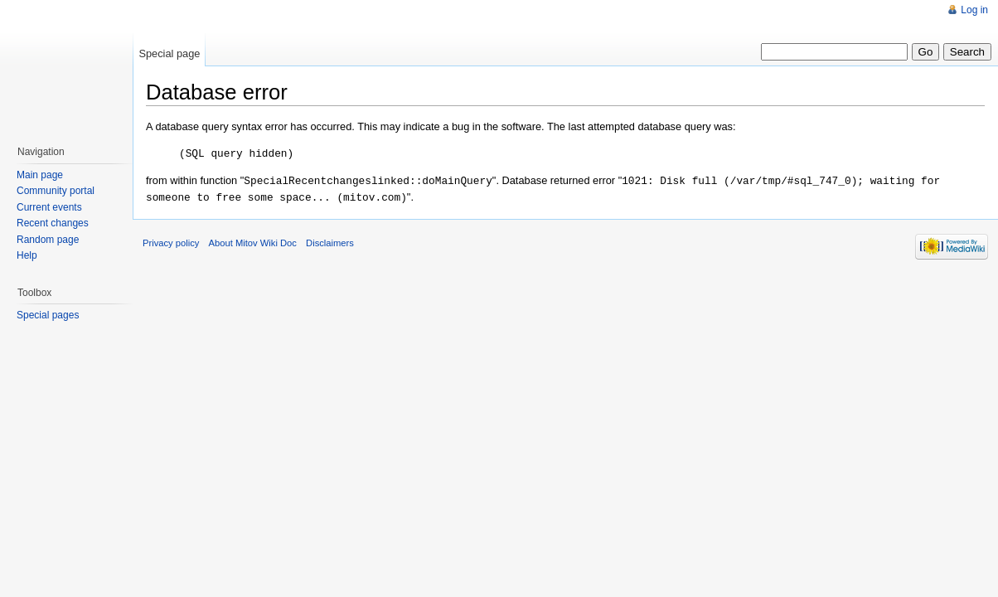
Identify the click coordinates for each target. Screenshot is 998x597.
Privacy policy (171, 240)
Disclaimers (330, 240)
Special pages (48, 315)
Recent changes (53, 223)
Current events (49, 207)
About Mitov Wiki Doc (253, 240)
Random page (48, 239)
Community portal (55, 191)
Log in (974, 10)
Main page (40, 175)
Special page (169, 53)
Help (27, 255)
